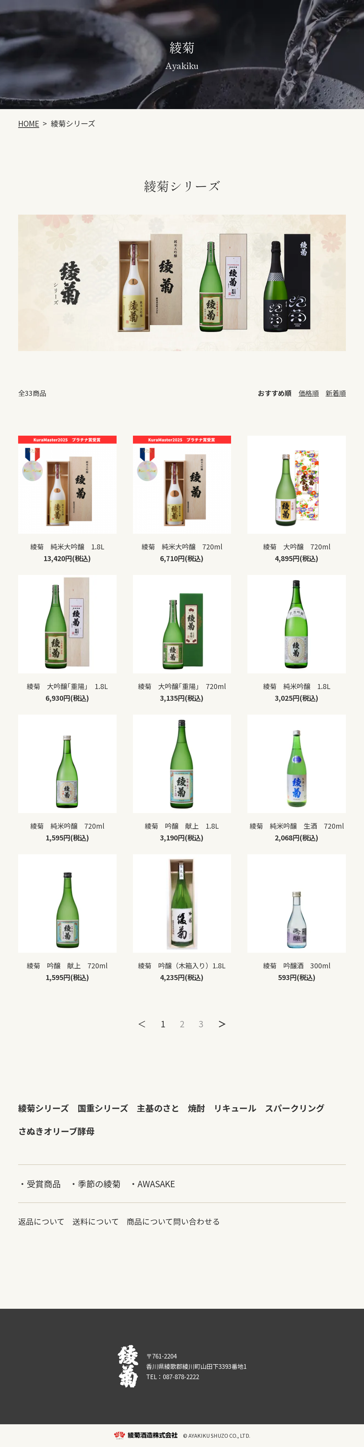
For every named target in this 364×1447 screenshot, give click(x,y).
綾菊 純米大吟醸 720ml (182, 547)
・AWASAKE (152, 1183)
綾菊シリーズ (43, 1108)
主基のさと (158, 1108)
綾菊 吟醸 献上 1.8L (182, 826)
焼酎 (196, 1108)
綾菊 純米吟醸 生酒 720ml (297, 826)
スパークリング (295, 1108)
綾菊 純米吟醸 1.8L (297, 686)
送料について (96, 1221)
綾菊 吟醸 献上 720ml (67, 965)
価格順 (309, 393)
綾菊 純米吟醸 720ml (67, 826)
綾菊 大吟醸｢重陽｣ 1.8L (67, 686)
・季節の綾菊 (95, 1183)
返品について (41, 1221)
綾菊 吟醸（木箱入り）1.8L (182, 965)
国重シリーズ (102, 1108)
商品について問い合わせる (173, 1221)
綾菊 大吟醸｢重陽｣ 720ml (182, 686)
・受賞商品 (39, 1183)
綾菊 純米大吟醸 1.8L (67, 547)
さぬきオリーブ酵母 (56, 1131)
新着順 (336, 393)
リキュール (235, 1108)
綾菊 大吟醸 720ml (297, 547)
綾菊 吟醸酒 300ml (297, 965)
